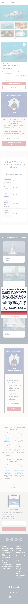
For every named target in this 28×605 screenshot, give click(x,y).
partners (11, 291)
